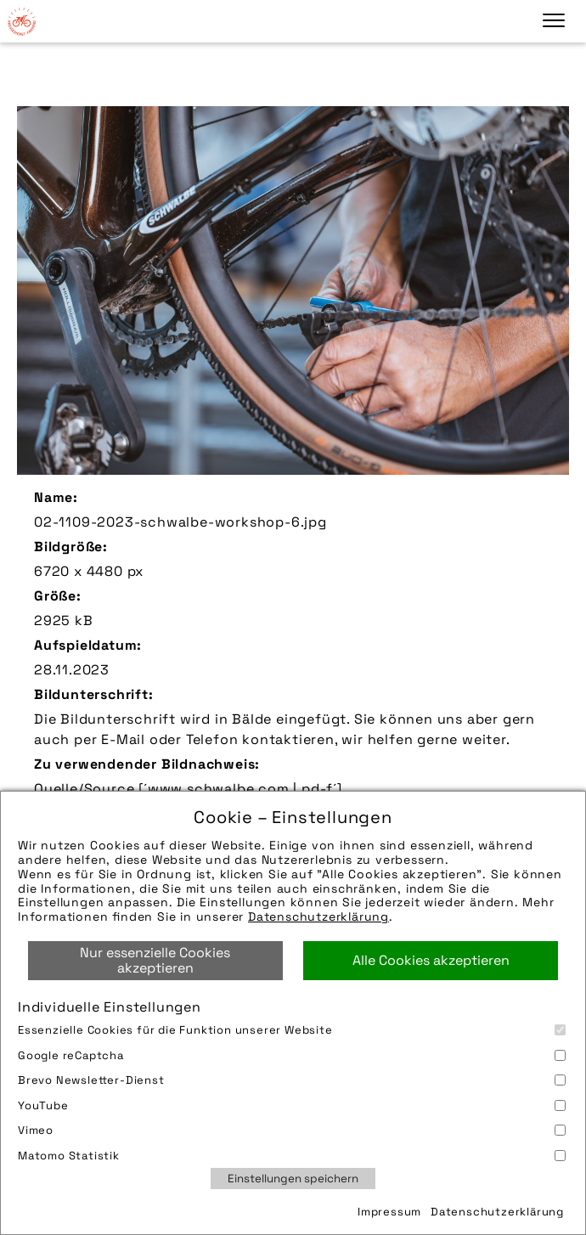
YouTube (292, 1105)
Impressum (389, 1211)
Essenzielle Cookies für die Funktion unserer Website (292, 1030)
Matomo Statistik (292, 1155)
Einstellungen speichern (293, 1178)
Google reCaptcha (292, 1055)
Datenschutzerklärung (318, 916)
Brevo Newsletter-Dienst (292, 1080)
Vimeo (292, 1130)
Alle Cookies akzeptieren (431, 960)
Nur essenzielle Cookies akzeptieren (155, 960)
